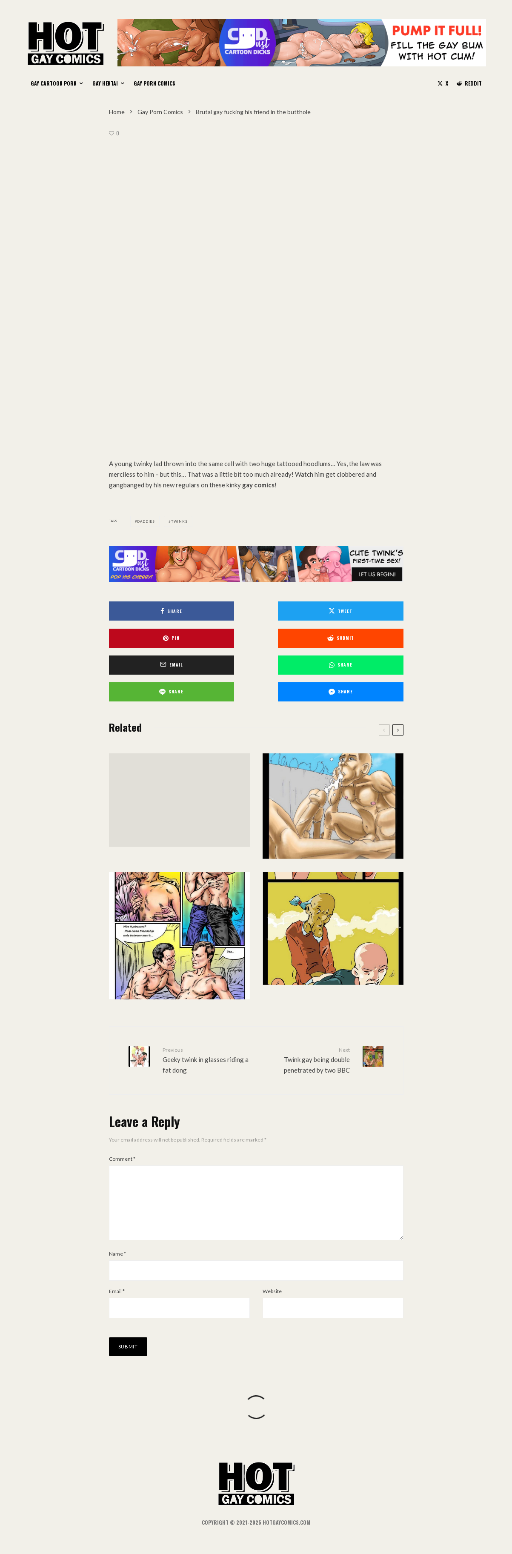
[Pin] (356, 611)
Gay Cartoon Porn (54, 83)
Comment (122, 1128)
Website (272, 1274)
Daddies (146, 521)
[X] (442, 83)
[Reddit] (469, 83)
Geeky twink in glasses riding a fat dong (206, 1029)
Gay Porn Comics (154, 83)
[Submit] (156, 636)
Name (117, 1236)
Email (117, 1274)
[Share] (156, 611)
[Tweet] (256, 611)
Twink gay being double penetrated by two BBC (306, 1029)
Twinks (179, 521)
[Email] (256, 636)
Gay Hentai (105, 83)
